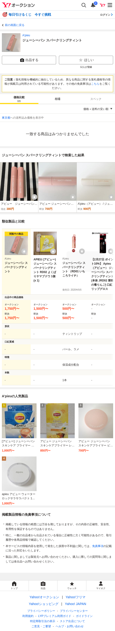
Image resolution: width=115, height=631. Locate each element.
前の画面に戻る (14, 25)
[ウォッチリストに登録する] (24, 251)
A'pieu (26, 35)
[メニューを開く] (110, 5)
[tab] (19, 99)
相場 (57, 99)
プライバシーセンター (74, 611)
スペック (95, 99)
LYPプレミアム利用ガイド (54, 616)
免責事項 (97, 546)
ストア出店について (72, 621)
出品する (29, 60)
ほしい (86, 60)
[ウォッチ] (34, 197)
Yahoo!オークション (44, 597)
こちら (95, 83)
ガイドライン (84, 616)
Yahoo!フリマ (75, 597)
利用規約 (28, 616)
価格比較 (19, 99)
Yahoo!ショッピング (43, 604)
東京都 (6, 117)
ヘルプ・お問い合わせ (70, 626)
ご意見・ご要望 (41, 626)
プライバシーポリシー (41, 611)
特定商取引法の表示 (42, 621)
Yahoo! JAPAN (75, 604)
